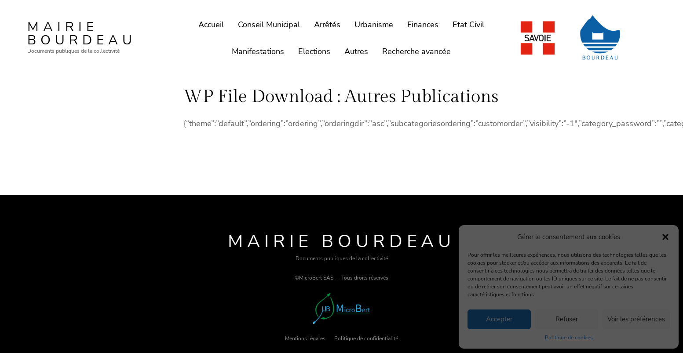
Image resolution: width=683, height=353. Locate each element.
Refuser (566, 319)
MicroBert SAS (316, 277)
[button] (665, 237)
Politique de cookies (569, 337)
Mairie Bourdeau (81, 33)
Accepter (499, 319)
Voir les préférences (636, 319)
